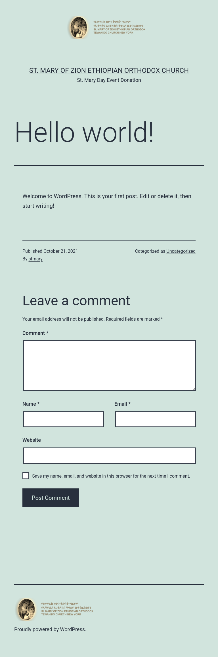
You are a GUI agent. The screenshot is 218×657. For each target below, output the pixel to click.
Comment (35, 333)
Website (31, 440)
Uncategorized (181, 251)
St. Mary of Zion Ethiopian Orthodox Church (109, 70)
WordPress (72, 629)
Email (122, 404)
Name (30, 404)
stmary (36, 259)
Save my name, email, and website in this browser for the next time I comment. (111, 476)
